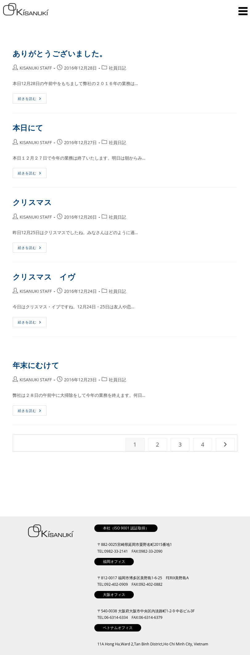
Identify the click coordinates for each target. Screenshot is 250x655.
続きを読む (31, 97)
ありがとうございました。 (60, 53)
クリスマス (32, 202)
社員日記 (117, 68)
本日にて (28, 127)
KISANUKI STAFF (36, 68)
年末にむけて (36, 365)
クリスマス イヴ (44, 277)
